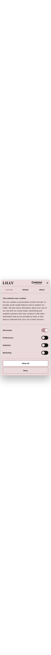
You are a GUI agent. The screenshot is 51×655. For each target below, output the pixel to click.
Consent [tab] (9, 290)
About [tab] (42, 290)
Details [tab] (25, 290)
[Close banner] (47, 283)
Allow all (25, 363)
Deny (25, 370)
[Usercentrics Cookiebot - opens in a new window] (32, 283)
